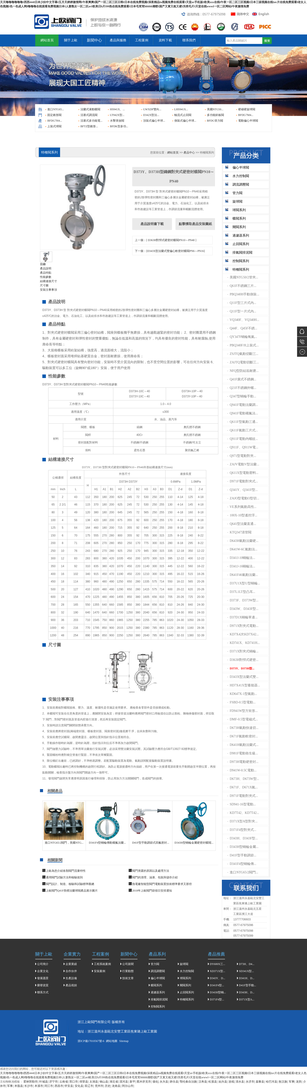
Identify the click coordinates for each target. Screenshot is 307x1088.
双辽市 (89, 1086)
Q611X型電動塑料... (243, 473)
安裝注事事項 (48, 289)
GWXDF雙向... (152, 109)
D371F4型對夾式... (242, 830)
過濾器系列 (240, 235)
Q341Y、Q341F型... (243, 490)
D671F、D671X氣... (243, 787)
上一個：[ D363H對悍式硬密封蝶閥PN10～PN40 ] (165, 240)
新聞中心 (94, 40)
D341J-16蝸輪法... (241, 566)
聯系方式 (42, 992)
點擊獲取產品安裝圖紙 (195, 224)
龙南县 (116, 1086)
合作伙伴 (71, 971)
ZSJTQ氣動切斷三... (243, 354)
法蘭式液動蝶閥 (90, 109)
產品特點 (45, 272)
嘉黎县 (260, 1081)
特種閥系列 (240, 269)
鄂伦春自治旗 (188, 1081)
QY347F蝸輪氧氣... (242, 337)
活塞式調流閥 (88, 115)
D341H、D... (246, 978)
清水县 (240, 1081)
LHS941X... (181, 109)
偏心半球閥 (240, 167)
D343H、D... (246, 992)
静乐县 (174, 1081)
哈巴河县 (271, 1081)
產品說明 (45, 268)
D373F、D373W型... (243, 600)
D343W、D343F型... (243, 609)
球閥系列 (239, 210)
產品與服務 (118, 40)
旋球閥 (237, 201)
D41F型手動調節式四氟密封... (150, 842)
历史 (107, 1086)
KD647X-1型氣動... (242, 694)
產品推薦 (216, 954)
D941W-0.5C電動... (242, 770)
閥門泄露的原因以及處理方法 (150, 870)
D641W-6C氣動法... (243, 549)
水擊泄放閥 (117, 120)
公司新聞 (128, 964)
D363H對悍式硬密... (243, 660)
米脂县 (18, 1086)
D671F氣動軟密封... (243, 736)
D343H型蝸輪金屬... (243, 847)
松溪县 (212, 1081)
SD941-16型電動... (242, 804)
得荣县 (83, 1081)
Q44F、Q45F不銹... (242, 328)
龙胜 (299, 1081)
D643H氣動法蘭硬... (243, 541)
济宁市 (53, 1081)
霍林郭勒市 (30, 1081)
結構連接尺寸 (48, 281)
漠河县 (123, 1081)
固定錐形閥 (54, 115)
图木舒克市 (144, 1081)
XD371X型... (217, 971)
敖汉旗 (283, 1081)
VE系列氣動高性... (242, 507)
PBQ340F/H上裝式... (243, 345)
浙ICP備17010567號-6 (91, 1041)
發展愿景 (42, 978)
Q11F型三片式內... (242, 303)
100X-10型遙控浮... (242, 515)
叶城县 (43, 1081)
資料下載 (165, 40)
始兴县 (223, 1081)
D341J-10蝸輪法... (241, 558)
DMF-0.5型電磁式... (243, 719)
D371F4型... (217, 999)
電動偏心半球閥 (248, 120)
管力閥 (237, 193)
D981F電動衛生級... (243, 753)
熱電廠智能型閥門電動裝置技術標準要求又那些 (162, 884)
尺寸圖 (44, 285)
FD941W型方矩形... (243, 711)
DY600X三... (217, 964)
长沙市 (28, 1086)
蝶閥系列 (239, 218)
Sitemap (123, 1041)
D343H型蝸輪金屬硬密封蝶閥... (194, 842)
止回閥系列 (240, 244)
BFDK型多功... (119, 126)
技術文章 (128, 978)
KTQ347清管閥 (239, 532)
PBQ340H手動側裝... (243, 294)
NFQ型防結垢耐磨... (243, 371)
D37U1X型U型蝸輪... (244, 583)
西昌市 (59, 1086)
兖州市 (99, 1086)
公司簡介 (42, 964)
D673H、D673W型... (243, 779)
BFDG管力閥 (215, 120)
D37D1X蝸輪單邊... (243, 617)
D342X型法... (151, 115)
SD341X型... (246, 971)
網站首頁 (47, 40)
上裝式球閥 (54, 126)
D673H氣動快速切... (243, 728)
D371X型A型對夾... (243, 821)
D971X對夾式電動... (243, 626)
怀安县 (69, 1086)
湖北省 (114, 1081)
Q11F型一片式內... (242, 311)
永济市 (250, 1081)
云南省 (63, 1081)
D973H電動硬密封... (243, 762)
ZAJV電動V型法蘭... (243, 464)
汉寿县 (202, 1081)
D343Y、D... (217, 978)
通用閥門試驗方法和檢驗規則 (64, 877)
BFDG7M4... (245, 115)
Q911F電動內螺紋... (243, 439)
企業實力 (72, 954)
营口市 (73, 1081)
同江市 (48, 1086)
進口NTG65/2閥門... (243, 872)
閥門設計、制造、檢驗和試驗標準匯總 (70, 884)
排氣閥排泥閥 (242, 252)
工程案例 (141, 40)
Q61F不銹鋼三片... (242, 286)
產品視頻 (71, 985)
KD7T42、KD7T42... (243, 813)
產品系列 (157, 954)
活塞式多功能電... (91, 120)
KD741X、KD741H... (244, 643)
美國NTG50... (215, 109)
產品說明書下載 (152, 224)
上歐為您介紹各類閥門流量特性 (66, 870)
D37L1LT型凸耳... (241, 592)
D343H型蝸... (218, 992)
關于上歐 (70, 40)
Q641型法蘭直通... (242, 524)
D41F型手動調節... (242, 855)
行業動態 (128, 971)
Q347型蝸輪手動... (242, 396)
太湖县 (93, 1081)
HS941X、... (117, 109)
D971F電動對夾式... (243, 481)
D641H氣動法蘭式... (243, 745)
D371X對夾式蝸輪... (243, 651)
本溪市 (39, 1086)
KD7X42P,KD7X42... (243, 634)
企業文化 (42, 971)
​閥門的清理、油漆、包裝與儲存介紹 (155, 877)
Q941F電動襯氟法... (243, 413)
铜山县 (104, 1081)
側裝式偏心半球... (185, 120)
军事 (291, 1081)
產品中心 (189, 152)
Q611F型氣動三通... (243, 422)
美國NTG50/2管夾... (243, 277)
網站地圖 (111, 1041)
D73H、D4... (246, 964)
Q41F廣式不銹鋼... (242, 379)
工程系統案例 (102, 964)
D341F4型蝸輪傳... (242, 864)
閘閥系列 (239, 227)
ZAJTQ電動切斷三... (243, 362)
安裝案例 (99, 971)
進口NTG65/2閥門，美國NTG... (64, 842)
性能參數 (45, 277)
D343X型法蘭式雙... (243, 677)
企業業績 (71, 964)
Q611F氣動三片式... (243, 430)
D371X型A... (246, 999)
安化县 (79, 1086)
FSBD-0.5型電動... (242, 702)
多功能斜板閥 (215, 115)
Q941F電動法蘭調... (243, 405)
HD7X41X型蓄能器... (244, 685)
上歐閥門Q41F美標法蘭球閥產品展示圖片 (72, 890)
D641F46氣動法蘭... (243, 575)
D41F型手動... (247, 985)
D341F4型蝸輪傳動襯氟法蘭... (107, 842)
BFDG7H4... (54, 120)
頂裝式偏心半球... (154, 120)
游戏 (231, 1081)
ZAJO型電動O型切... (243, 498)
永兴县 (164, 1081)
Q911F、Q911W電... (243, 447)
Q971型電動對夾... (242, 456)
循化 (155, 1081)
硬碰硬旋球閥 (246, 109)
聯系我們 (189, 40)
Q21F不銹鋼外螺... (242, 388)
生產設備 (71, 978)
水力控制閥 (240, 176)
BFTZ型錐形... (89, 126)
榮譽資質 (42, 985)
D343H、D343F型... (243, 838)
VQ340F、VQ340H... (243, 320)
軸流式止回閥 (182, 115)
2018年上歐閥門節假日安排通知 (152, 890)
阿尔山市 (127, 1086)
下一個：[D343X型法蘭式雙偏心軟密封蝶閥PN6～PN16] (170, 251)
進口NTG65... (55, 109)
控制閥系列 (240, 261)
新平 (132, 1081)
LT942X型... (117, 115)
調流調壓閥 (240, 184)
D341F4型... (217, 985)
